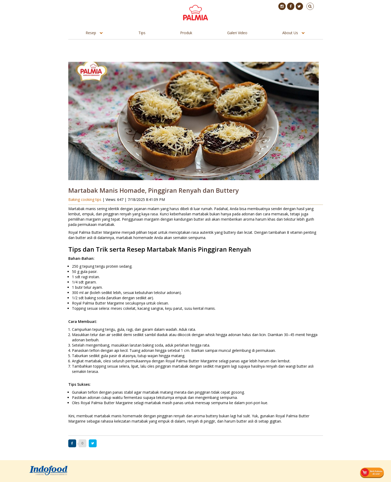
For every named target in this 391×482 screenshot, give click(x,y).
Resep (91, 32)
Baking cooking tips (85, 199)
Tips (141, 32)
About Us (290, 32)
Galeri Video (237, 32)
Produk (186, 32)
